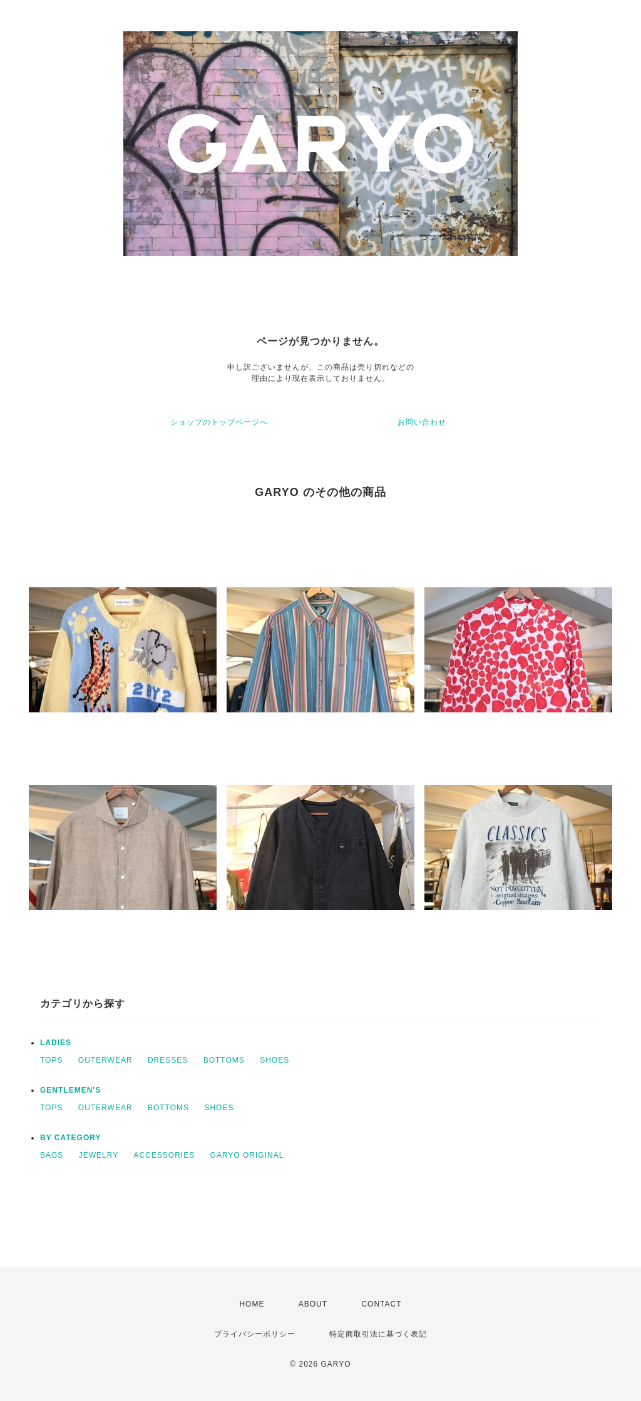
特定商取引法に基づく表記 (378, 1334)
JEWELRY (98, 1155)
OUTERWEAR (105, 1060)
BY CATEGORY (70, 1137)
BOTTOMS (224, 1060)
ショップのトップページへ (219, 422)
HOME (251, 1304)
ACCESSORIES (164, 1155)
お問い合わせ (421, 422)
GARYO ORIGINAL (247, 1155)
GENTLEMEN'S (70, 1090)
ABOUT (313, 1304)
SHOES (274, 1060)
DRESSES (168, 1060)
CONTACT (381, 1304)
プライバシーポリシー (254, 1334)
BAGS (51, 1155)
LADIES (55, 1042)
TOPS (51, 1060)
